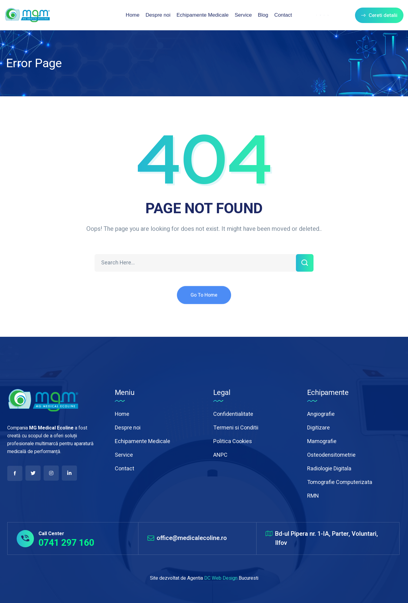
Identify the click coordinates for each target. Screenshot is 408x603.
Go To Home (204, 301)
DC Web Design (220, 578)
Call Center (51, 533)
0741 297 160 (66, 542)
